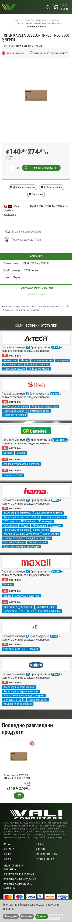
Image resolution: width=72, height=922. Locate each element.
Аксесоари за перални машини (21, 691)
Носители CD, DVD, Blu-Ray (19, 611)
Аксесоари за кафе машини (19, 687)
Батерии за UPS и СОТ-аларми (21, 649)
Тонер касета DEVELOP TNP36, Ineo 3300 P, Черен (17, 776)
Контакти (9, 849)
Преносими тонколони (16, 529)
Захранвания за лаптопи (48, 513)
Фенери (21, 452)
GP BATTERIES (59, 440)
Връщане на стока (47, 854)
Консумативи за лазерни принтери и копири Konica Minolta (40, 306)
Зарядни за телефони (38, 538)
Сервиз (7, 854)
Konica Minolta (38, 26)
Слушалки (62, 360)
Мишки (24, 360)
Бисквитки (26, 916)
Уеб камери (10, 525)
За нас (7, 844)
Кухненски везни (37, 699)
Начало (16, 20)
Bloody (54, 393)
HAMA (55, 500)
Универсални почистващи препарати (24, 695)
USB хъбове (28, 521)
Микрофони (39, 525)
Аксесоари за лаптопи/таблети (21, 517)
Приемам (41, 916)
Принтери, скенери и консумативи (42, 20)
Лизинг (7, 859)
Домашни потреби (14, 699)
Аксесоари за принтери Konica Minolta (21, 310)
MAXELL (56, 571)
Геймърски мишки (39, 368)
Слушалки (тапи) (13, 364)
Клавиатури (10, 360)
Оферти (40, 849)
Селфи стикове (37, 542)
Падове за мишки (42, 360)
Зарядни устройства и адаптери (21, 464)
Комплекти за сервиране (18, 704)
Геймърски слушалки (16, 406)
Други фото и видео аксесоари (21, 546)
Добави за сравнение (22, 187)
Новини (40, 844)
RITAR (54, 636)
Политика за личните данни (20, 879)
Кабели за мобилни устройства (21, 534)
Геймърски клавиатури (45, 406)
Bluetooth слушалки (37, 364)
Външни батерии (13, 475)
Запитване (36, 194)
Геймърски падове (14, 368)
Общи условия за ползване (19, 874)
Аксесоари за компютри (17, 513)
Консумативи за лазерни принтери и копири (38, 23)
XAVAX (55, 674)
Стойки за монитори (54, 517)
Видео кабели (41, 529)
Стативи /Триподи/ (14, 542)
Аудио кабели (51, 534)
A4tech (56, 347)
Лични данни (11, 916)
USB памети (10, 521)
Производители (45, 859)
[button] (49, 53)
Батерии (8, 452)
